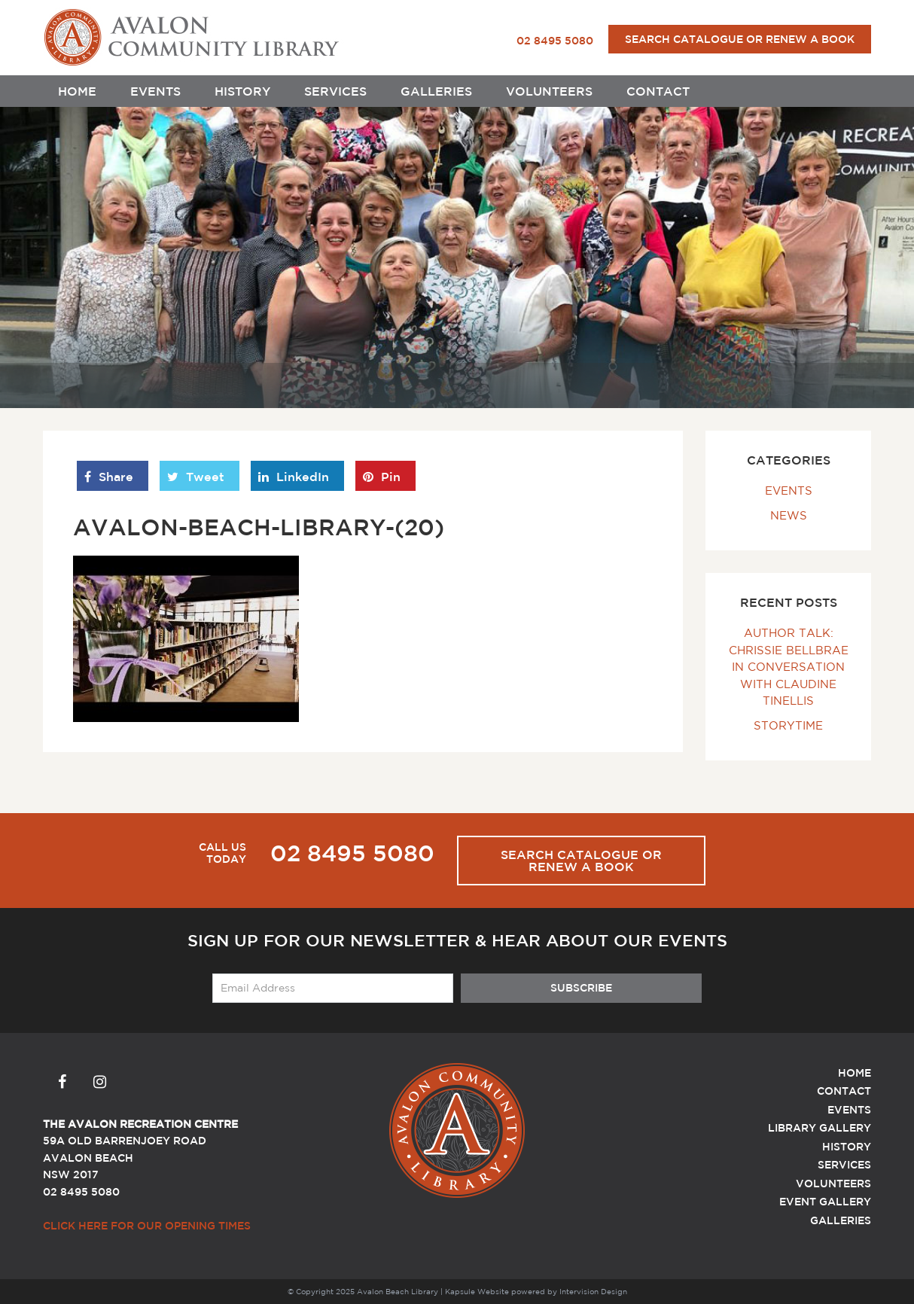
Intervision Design (593, 1291)
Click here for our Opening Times (147, 1226)
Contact (658, 91)
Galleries (436, 91)
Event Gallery (825, 1202)
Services (335, 91)
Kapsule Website (477, 1291)
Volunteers (549, 91)
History (242, 91)
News (788, 515)
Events (155, 91)
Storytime (788, 725)
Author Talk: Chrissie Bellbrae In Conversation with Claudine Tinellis (788, 666)
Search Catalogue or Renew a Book (740, 39)
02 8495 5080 (554, 41)
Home (77, 91)
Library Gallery (819, 1128)
